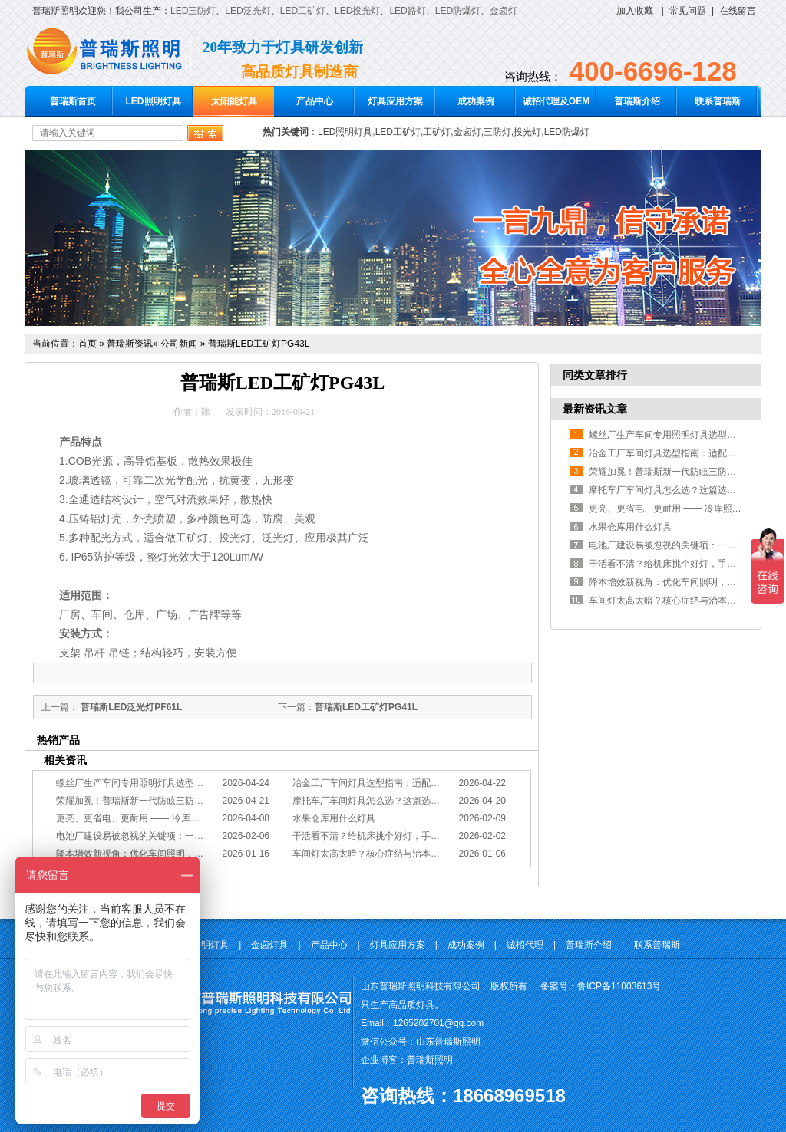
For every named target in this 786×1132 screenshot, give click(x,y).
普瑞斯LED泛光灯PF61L (130, 707)
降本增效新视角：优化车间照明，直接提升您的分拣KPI (169, 853)
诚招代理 (525, 944)
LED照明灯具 (153, 101)
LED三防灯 (193, 10)
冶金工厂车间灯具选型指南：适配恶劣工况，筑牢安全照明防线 (421, 783)
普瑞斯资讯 (130, 343)
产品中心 (314, 101)
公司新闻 (178, 343)
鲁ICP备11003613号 (619, 986)
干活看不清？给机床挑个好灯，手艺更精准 (379, 836)
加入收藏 (634, 10)
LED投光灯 (357, 10)
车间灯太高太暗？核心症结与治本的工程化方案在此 (398, 853)
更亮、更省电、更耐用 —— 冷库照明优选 (141, 818)
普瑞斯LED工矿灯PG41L (366, 707)
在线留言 (737, 10)
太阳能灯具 (234, 101)
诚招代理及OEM (556, 101)
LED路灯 (407, 10)
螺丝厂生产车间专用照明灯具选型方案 (134, 783)
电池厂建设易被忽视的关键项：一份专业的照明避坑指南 (171, 836)
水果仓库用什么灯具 (333, 818)
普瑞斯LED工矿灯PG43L (259, 343)
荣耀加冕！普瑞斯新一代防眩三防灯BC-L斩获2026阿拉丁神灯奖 (187, 800)
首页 (87, 343)
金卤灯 (503, 10)
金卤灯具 (269, 944)
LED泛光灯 (247, 10)
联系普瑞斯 (718, 101)
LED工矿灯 (302, 10)
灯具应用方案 (395, 101)
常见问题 (687, 10)
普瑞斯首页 (73, 101)
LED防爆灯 (458, 10)
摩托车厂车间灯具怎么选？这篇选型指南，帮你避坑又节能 (412, 800)
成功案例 (475, 101)
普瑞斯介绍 (637, 101)
